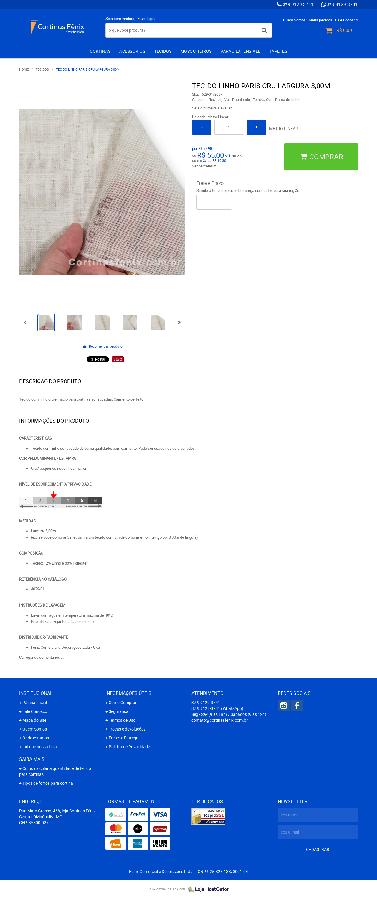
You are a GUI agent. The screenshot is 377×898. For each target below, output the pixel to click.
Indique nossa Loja (39, 746)
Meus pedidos (320, 20)
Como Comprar (123, 702)
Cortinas (100, 51)
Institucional (36, 693)
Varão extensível (241, 51)
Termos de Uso (122, 720)
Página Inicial (34, 702)
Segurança (118, 711)
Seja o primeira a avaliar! (212, 108)
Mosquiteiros (196, 51)
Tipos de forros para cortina (47, 783)
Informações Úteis (128, 693)
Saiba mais (31, 759)
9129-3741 (298, 4)
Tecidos (163, 51)
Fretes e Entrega (123, 738)
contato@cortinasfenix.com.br (219, 720)
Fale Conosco (346, 20)
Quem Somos (294, 20)
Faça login (146, 18)
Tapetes (278, 51)
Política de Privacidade (129, 746)
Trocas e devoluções (127, 729)
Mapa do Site (34, 720)
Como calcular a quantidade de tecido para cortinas (55, 771)
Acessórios (132, 51)
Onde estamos (35, 738)
